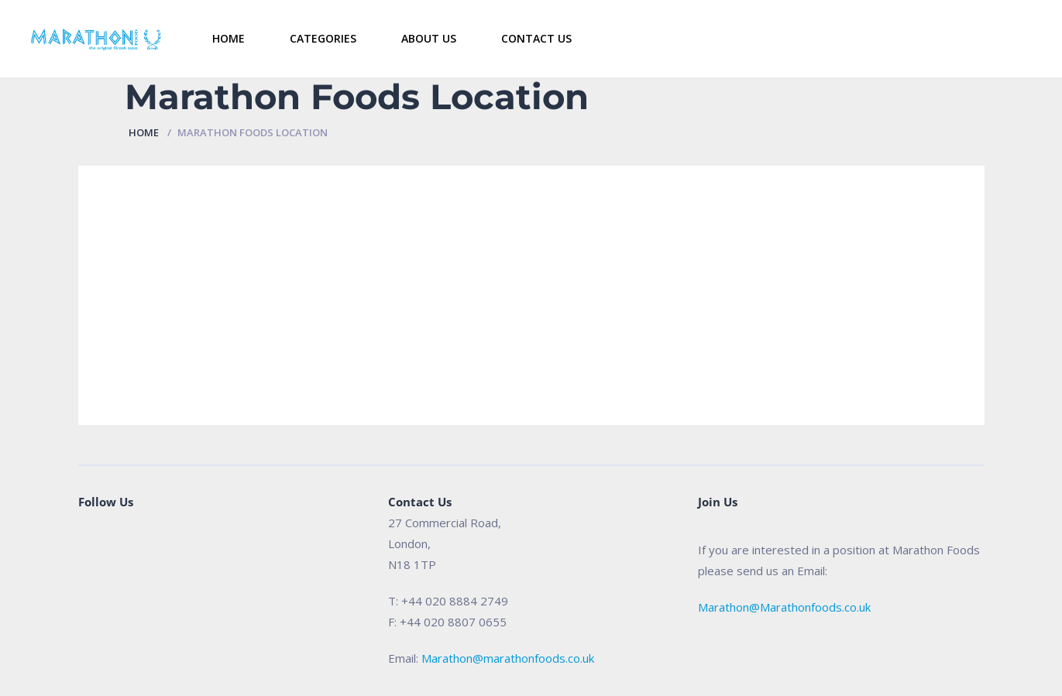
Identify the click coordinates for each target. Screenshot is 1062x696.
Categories (323, 38)
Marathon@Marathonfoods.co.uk (784, 607)
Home (228, 38)
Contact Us (536, 38)
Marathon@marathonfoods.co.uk (507, 658)
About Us (428, 38)
